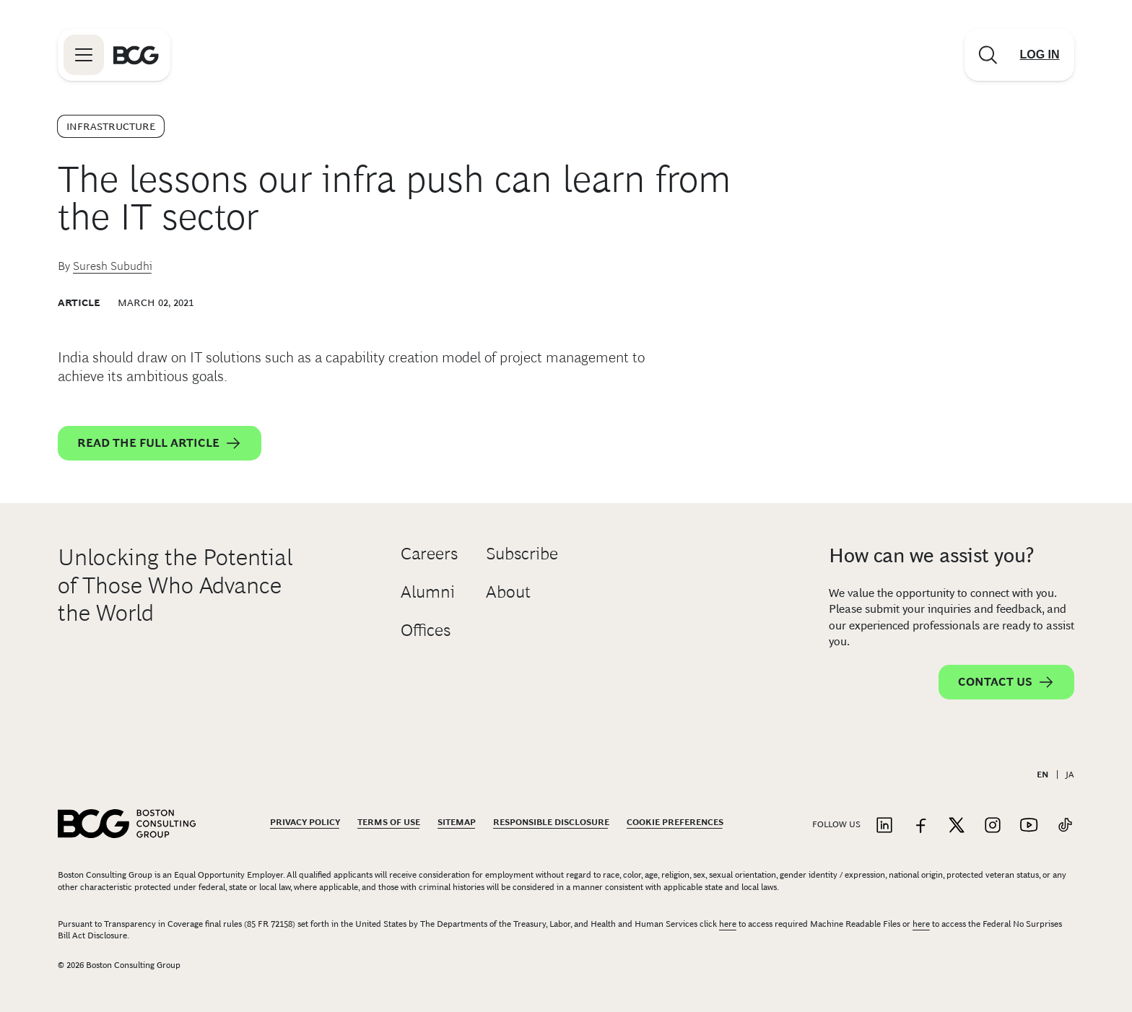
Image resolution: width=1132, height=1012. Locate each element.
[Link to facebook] (920, 826)
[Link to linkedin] (884, 826)
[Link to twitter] (956, 826)
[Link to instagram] (992, 826)
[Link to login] (1039, 55)
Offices (425, 630)
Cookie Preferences (675, 822)
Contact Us (1006, 682)
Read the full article (159, 443)
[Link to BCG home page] (136, 55)
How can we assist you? (931, 555)
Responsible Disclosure (551, 822)
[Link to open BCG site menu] (84, 55)
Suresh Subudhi (112, 266)
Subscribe (522, 553)
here (727, 924)
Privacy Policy (305, 822)
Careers (429, 553)
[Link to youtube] (1028, 826)
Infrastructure (110, 126)
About (508, 591)
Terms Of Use (388, 822)
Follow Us (836, 824)
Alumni (428, 591)
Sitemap (456, 822)
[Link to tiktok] (1064, 826)
